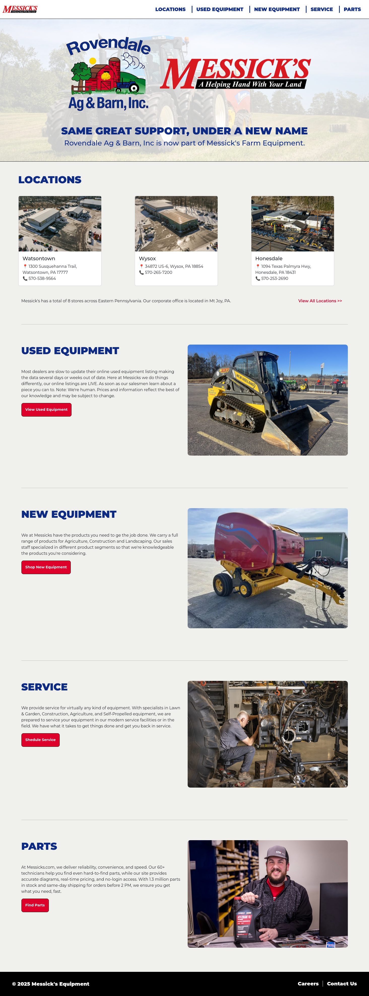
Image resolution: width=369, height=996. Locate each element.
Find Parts (35, 905)
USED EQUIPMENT (219, 9)
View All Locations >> (320, 301)
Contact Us (342, 984)
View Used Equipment (46, 409)
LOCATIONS (170, 9)
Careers (308, 984)
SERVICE (322, 9)
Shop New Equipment (46, 567)
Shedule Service (40, 739)
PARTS (352, 9)
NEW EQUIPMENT (277, 9)
